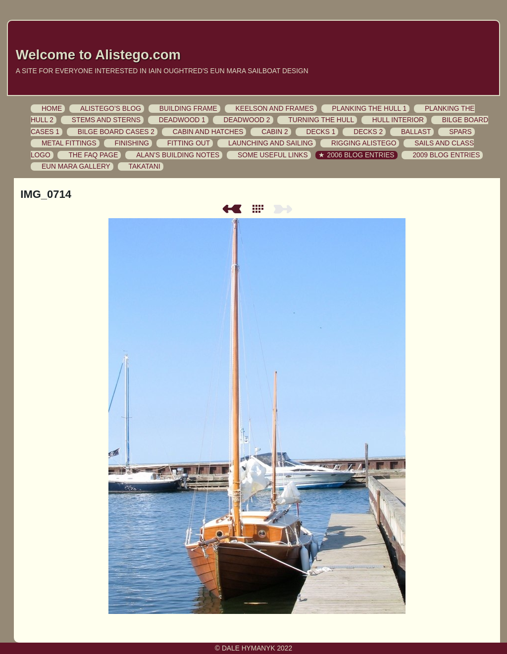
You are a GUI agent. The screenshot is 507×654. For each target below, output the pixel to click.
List (260, 209)
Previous (231, 209)
